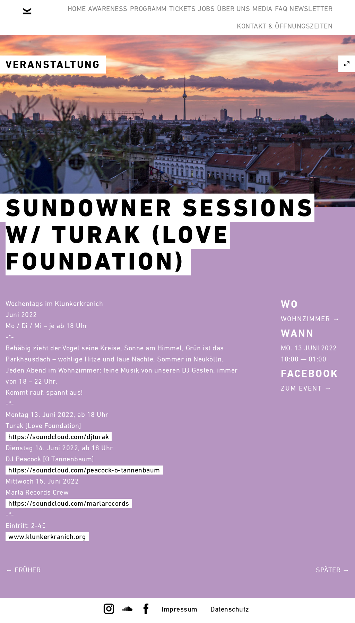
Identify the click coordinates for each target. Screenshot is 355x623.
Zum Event (301, 388)
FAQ (156, 50)
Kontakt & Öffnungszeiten (279, 50)
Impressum (180, 609)
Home (68, 16)
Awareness (110, 16)
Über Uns (277, 16)
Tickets (205, 16)
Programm (160, 16)
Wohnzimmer (305, 319)
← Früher (23, 570)
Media (318, 16)
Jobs (240, 16)
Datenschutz (229, 609)
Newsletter (197, 50)
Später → (332, 570)
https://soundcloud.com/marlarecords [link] (68, 503)
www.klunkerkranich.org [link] (47, 536)
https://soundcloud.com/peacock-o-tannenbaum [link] (84, 470)
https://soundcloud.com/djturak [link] (58, 437)
